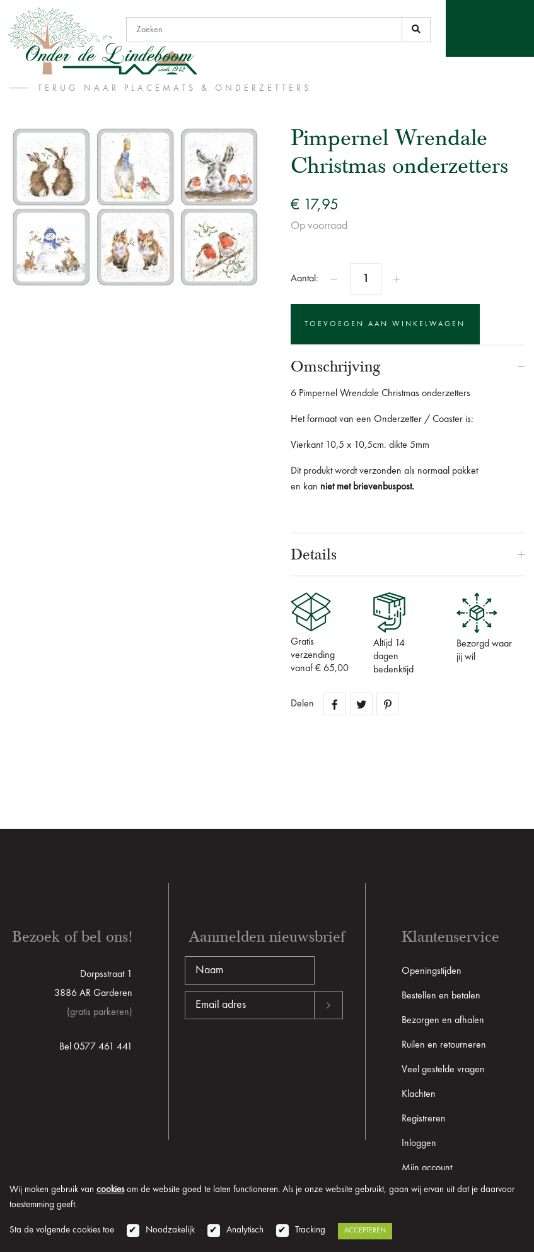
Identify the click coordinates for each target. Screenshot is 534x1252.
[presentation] (280, 1059)
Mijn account (427, 1168)
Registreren (424, 1119)
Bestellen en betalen (441, 996)
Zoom (229, 258)
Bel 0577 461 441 (95, 1047)
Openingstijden (431, 971)
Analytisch (245, 1230)
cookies (110, 1190)
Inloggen (419, 1143)
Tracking (310, 1230)
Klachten (419, 1094)
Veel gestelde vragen (443, 1070)
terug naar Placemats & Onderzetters (174, 88)
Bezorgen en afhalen (443, 1020)
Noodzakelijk (170, 1230)
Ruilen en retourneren (444, 1045)
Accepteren (365, 1230)
